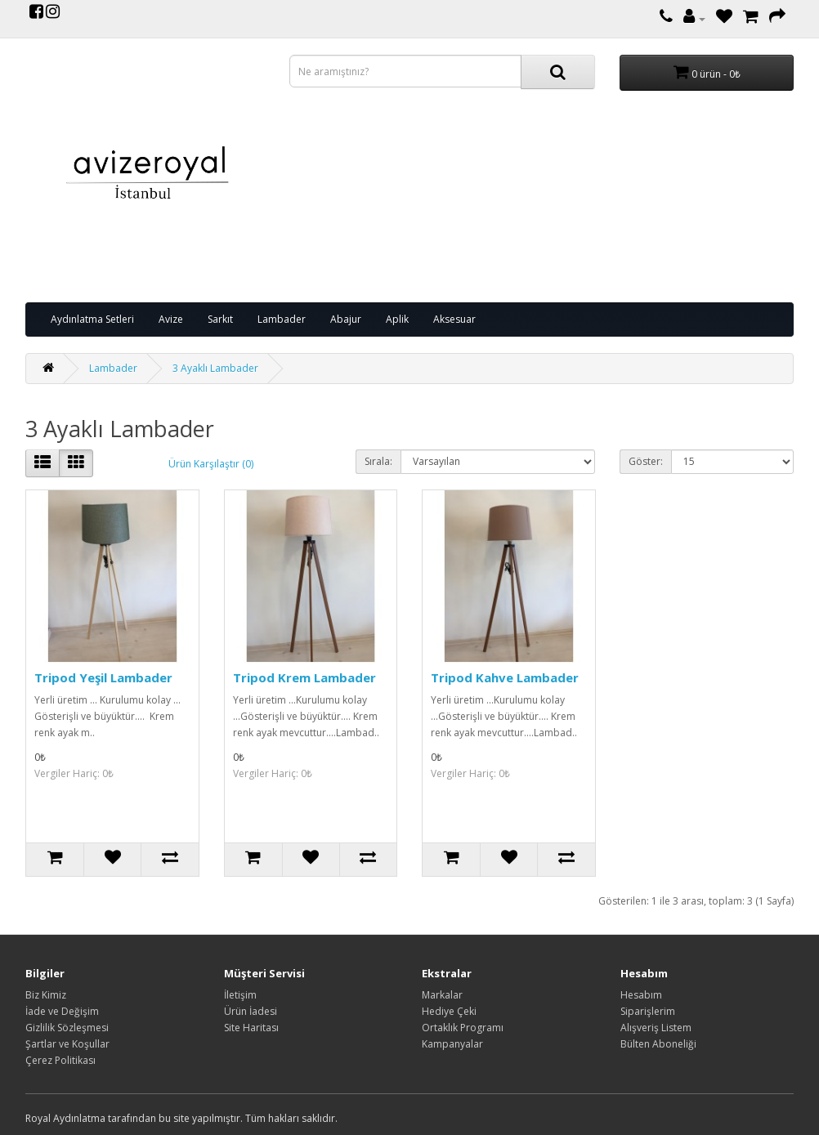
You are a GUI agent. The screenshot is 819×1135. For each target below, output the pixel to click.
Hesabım (641, 995)
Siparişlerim (647, 1011)
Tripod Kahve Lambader (505, 677)
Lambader (281, 319)
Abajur (345, 319)
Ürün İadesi (250, 1011)
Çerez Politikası (60, 1060)
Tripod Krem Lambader (304, 677)
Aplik (397, 319)
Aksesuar (454, 319)
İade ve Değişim (62, 1011)
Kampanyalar (452, 1044)
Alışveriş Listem (655, 1027)
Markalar (442, 995)
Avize (171, 319)
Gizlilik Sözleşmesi (67, 1027)
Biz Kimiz (45, 995)
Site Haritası (251, 1027)
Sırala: (378, 461)
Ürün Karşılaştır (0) (210, 464)
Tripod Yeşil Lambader (103, 677)
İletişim (240, 995)
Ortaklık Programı (462, 1027)
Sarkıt (220, 319)
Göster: (646, 461)
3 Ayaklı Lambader (215, 368)
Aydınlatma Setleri (92, 319)
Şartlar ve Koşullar (67, 1044)
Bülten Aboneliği (658, 1044)
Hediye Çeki (449, 1011)
